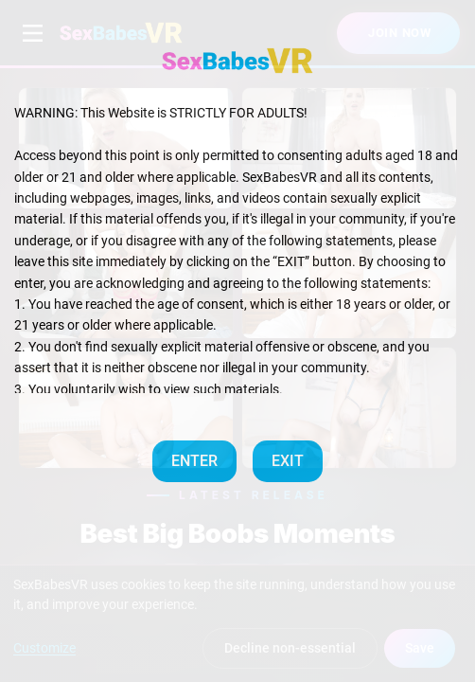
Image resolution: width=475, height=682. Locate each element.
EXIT (288, 461)
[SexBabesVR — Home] (237, 60)
